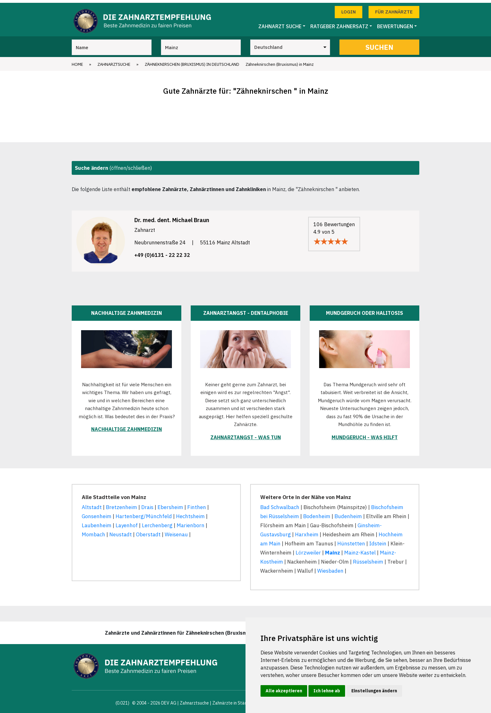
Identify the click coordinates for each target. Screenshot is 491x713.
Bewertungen (395, 23)
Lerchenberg (157, 522)
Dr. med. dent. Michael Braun (171, 217)
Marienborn (190, 522)
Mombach (93, 531)
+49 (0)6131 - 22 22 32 (162, 252)
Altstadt (92, 504)
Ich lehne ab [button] (326, 691)
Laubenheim (96, 522)
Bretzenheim (121, 504)
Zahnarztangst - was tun (245, 434)
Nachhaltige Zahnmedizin (126, 426)
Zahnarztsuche (113, 61)
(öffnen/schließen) (113, 165)
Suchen (379, 44)
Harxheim (306, 531)
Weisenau (176, 531)
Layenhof (127, 522)
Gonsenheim (96, 513)
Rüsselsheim (368, 558)
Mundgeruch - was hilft (365, 434)
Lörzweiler (308, 549)
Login (348, 9)
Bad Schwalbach (279, 504)
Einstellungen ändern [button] (374, 691)
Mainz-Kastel (360, 549)
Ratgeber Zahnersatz (339, 23)
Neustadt (120, 531)
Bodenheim (316, 513)
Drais (147, 504)
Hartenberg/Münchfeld (144, 513)
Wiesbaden (330, 567)
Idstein (377, 540)
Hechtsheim (190, 513)
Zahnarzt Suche (280, 23)
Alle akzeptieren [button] (284, 691)
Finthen (196, 504)
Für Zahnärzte (394, 9)
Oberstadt (148, 531)
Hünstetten (351, 540)
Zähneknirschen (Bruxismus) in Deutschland (192, 61)
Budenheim (348, 513)
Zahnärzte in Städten (233, 700)
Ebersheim (170, 504)
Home (77, 61)
